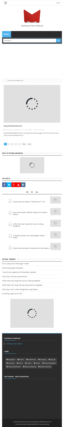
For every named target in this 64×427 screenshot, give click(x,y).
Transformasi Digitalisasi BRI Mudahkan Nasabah (19, 272)
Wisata (37, 363)
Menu (7, 34)
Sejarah (52, 359)
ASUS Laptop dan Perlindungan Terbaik (15, 264)
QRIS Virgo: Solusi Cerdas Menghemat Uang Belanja (20, 289)
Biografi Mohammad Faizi (13, 126)
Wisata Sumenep (45, 367)
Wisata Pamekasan (14, 367)
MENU (58, 3)
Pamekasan (32, 359)
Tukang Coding (44, 424)
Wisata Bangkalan (50, 363)
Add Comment (40, 129)
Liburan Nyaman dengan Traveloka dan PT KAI (29, 202)
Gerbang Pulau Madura (14, 344)
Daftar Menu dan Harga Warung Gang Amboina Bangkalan (22, 285)
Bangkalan (11, 359)
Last (29, 144)
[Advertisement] (32, 58)
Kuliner (21, 359)
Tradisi (29, 363)
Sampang (43, 359)
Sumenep (11, 363)
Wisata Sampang (30, 367)
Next (24, 144)
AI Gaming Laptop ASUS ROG (12, 294)
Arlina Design (27, 424)
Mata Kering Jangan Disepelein (12, 268)
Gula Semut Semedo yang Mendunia (14, 276)
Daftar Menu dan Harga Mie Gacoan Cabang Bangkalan (21, 281)
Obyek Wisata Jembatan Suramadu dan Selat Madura (31, 248)
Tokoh (21, 363)
